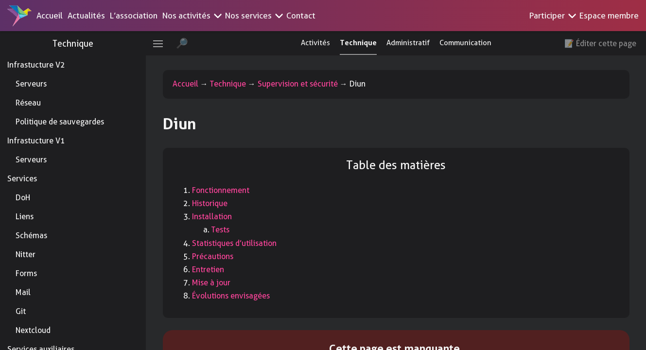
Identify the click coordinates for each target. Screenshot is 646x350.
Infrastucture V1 (36, 140)
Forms (26, 273)
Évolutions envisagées (231, 295)
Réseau (28, 102)
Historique (209, 203)
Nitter (25, 254)
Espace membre (609, 15)
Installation (212, 216)
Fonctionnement (220, 190)
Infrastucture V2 (36, 65)
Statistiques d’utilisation (234, 243)
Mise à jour (211, 282)
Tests (220, 229)
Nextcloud (33, 330)
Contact (300, 15)
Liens (25, 216)
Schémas (31, 235)
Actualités (86, 15)
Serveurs (31, 83)
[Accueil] (19, 15)
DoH (23, 197)
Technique (72, 43)
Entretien (208, 269)
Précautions (212, 256)
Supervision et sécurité (298, 83)
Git (21, 311)
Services (22, 178)
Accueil (49, 15)
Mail (23, 292)
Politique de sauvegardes (60, 121)
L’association (133, 15)
